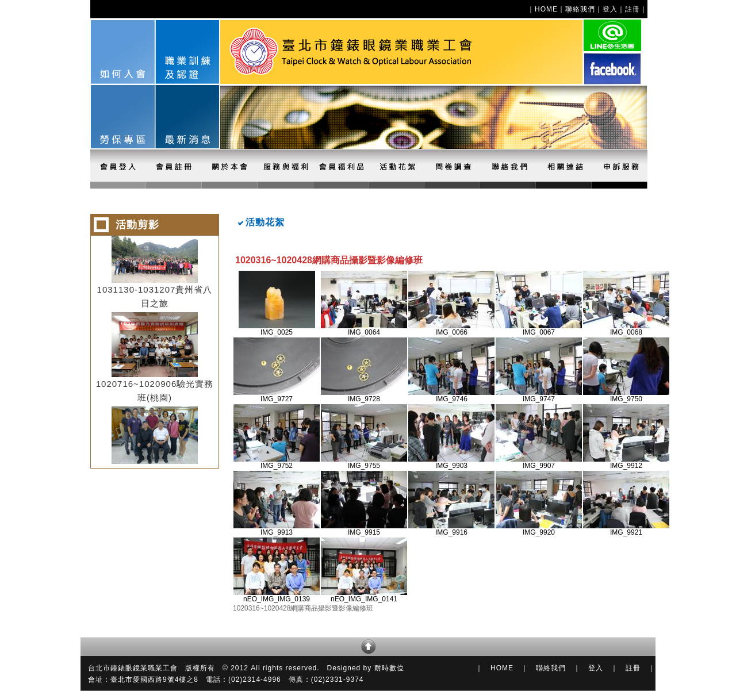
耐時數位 (389, 668)
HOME (546, 9)
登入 (610, 9)
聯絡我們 (580, 9)
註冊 (632, 9)
